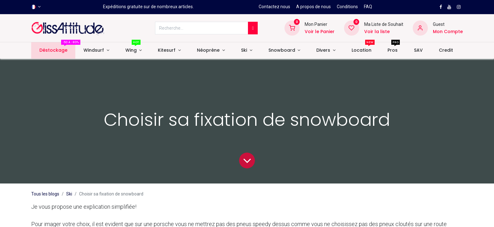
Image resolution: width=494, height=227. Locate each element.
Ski (69, 193)
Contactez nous (274, 6)
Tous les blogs (45, 193)
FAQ (368, 6)
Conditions (347, 6)
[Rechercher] (253, 28)
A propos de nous (313, 6)
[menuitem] (53, 50)
